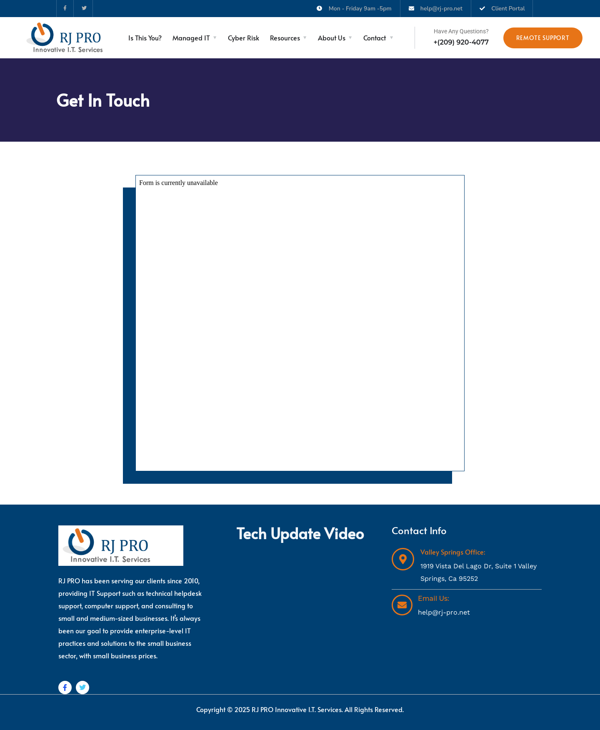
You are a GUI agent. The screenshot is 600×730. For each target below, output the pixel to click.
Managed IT (191, 37)
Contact (374, 37)
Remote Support (543, 38)
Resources (285, 37)
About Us (331, 37)
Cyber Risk (243, 37)
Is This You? (145, 37)
